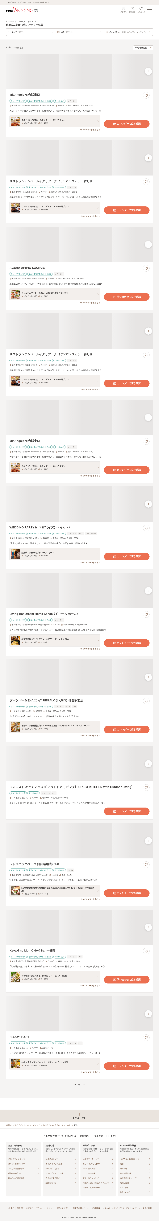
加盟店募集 (96, 1208)
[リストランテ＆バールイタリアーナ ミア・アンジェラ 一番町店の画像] (79, 158)
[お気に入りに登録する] (146, 95)
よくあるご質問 (145, 1208)
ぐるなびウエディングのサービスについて (120, 1208)
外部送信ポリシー (63, 1208)
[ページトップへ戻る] (79, 1116)
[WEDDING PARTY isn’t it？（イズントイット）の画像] (79, 504)
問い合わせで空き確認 (127, 297)
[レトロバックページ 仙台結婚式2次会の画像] (79, 840)
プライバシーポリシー (45, 1208)
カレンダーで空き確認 (127, 124)
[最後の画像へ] (148, 71)
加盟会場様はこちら (81, 1208)
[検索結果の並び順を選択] (143, 47)
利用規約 (20, 1208)
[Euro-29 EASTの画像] (79, 1013)
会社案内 (10, 1208)
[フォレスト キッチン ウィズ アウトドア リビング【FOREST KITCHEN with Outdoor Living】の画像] (79, 763)
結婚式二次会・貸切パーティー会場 (57, 1125)
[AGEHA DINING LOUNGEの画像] (79, 244)
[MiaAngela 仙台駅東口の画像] (79, 71)
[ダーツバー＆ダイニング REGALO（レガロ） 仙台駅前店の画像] (79, 677)
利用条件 (30, 1208)
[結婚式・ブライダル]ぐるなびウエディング (23, 1125)
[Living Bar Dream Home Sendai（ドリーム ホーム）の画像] (79, 590)
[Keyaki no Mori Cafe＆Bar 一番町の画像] (79, 927)
